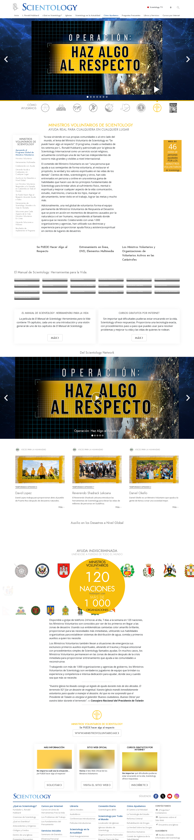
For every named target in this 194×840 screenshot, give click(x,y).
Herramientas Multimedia (25, 162)
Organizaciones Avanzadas (110, 804)
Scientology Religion (73, 835)
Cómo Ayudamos (111, 15)
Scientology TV (156, 7)
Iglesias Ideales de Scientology (106, 798)
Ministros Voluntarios (24, 158)
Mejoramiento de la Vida (52, 812)
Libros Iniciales (76, 779)
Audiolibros (75, 783)
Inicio (16, 15)
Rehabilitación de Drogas (138, 792)
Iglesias (68, 15)
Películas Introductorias (80, 792)
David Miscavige (92, 835)
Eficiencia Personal (50, 808)
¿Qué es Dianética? (21, 791)
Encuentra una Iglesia (166, 794)
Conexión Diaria (107, 775)
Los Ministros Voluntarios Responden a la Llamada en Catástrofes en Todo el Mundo (25, 187)
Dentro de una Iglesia (22, 804)
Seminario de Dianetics (51, 804)
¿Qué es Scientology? (52, 15)
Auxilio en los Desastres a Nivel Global (26, 179)
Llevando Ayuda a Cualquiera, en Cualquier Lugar (23, 172)
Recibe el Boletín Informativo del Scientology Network (167, 807)
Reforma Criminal (134, 788)
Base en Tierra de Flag (108, 809)
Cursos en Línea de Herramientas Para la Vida (53, 781)
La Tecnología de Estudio (138, 783)
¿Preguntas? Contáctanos (162, 781)
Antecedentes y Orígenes (24, 795)
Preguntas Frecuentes (131, 15)
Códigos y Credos (21, 800)
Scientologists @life (107, 779)
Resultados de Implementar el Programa (25, 229)
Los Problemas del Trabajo (53, 786)
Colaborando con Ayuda (25, 165)
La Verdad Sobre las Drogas (139, 797)
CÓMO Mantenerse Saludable (137, 821)
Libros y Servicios (151, 15)
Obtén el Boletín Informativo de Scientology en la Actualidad (167, 817)
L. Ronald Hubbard (30, 15)
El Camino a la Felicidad (137, 779)
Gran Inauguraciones (79, 805)
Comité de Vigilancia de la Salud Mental (138, 807)
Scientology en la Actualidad (87, 15)
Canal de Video (20, 813)
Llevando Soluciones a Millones (24, 223)
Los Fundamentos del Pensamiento (51, 792)
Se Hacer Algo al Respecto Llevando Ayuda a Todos (26, 197)
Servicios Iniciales (51, 800)
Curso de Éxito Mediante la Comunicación (53, 819)
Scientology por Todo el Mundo (110, 787)
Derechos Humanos (136, 801)
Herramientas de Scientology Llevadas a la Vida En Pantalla (25, 205)
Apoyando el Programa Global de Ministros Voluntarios (25, 152)
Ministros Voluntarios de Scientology (149, 835)
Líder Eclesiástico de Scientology (79, 816)
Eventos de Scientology (80, 810)
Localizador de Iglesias (108, 792)
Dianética (36, 835)
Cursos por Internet (171, 15)
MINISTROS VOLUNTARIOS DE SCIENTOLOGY (26, 141)
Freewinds (103, 813)
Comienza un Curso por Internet (116, 835)
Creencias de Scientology (24, 786)
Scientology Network (52, 835)
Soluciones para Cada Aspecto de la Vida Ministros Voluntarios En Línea (24, 215)
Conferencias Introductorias (82, 788)
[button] (88, 97)
